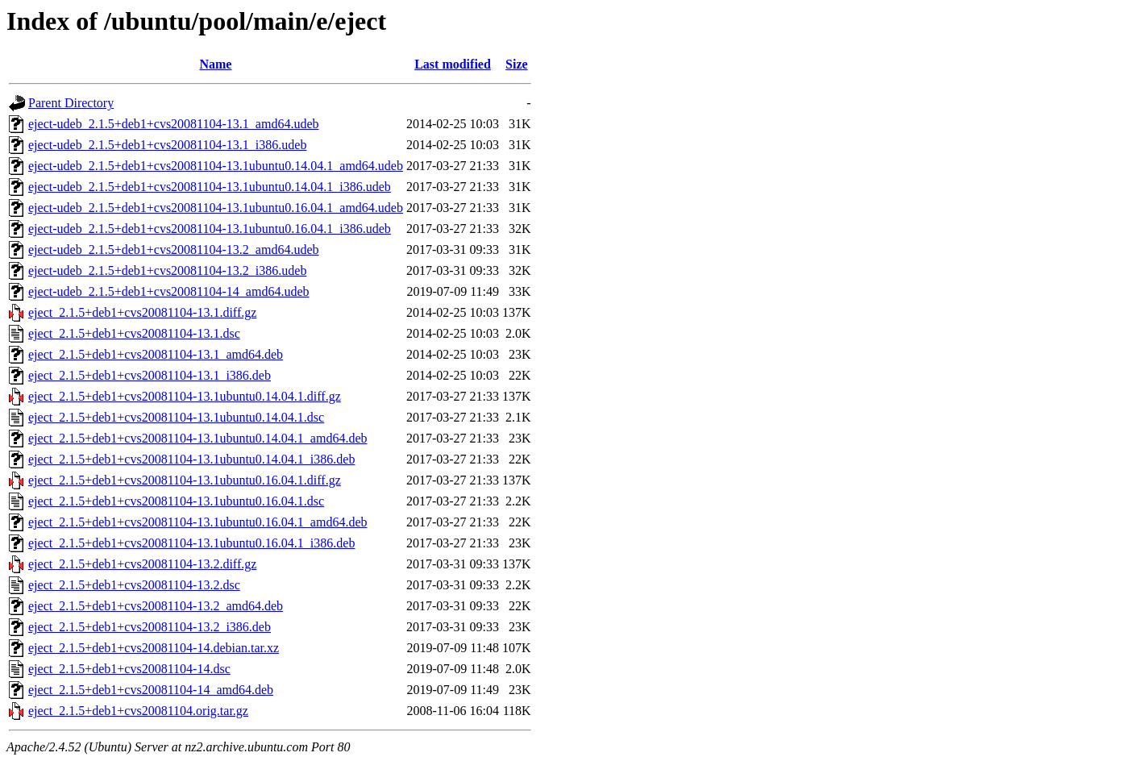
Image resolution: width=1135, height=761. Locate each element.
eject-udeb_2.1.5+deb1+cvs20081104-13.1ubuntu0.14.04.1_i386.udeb (209, 186)
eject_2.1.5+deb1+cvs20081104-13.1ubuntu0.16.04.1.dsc (176, 501)
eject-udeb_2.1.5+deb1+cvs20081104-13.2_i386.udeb (167, 270)
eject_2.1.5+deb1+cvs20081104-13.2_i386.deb (149, 627)
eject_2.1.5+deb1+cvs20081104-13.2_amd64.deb (155, 606)
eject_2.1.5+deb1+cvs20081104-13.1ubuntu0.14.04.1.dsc (176, 417)
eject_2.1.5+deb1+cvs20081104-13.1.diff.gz (142, 312)
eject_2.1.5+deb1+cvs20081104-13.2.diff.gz (142, 564)
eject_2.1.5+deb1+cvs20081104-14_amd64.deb (150, 690)
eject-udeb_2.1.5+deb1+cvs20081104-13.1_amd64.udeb (173, 124)
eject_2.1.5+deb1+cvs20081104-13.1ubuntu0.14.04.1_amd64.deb (198, 438)
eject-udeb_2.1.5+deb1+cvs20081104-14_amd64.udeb (168, 291)
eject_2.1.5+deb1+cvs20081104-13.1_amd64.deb (155, 354)
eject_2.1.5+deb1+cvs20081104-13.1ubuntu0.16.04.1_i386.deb (191, 543)
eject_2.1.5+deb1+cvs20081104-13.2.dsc (134, 585)
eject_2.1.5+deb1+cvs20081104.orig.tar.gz (138, 710)
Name (215, 64)
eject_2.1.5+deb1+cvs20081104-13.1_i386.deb (149, 375)
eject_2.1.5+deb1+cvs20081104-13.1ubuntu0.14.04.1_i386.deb (191, 459)
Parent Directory (71, 103)
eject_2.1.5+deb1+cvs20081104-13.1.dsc (134, 333)
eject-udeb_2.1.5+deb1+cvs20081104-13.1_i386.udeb (167, 145)
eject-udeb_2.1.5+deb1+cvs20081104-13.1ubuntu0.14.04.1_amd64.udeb (215, 166)
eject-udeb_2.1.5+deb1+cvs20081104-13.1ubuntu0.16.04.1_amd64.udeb (215, 207)
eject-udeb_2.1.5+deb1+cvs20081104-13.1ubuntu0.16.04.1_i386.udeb (209, 228)
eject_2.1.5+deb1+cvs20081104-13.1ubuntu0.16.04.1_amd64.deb (198, 522)
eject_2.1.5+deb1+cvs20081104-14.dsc (129, 669)
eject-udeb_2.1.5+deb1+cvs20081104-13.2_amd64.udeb (173, 249)
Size (516, 64)
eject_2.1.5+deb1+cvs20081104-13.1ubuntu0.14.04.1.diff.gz (184, 396)
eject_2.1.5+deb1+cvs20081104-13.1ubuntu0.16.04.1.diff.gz (184, 480)
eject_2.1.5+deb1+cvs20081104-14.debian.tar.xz (153, 648)
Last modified (452, 64)
